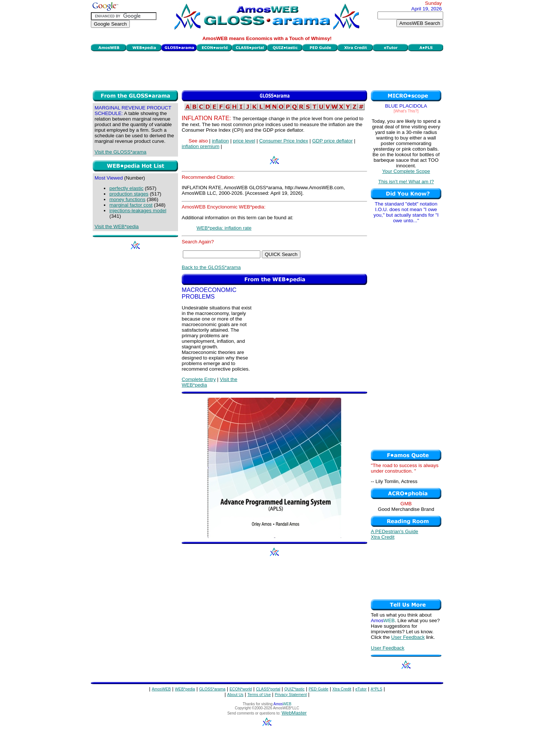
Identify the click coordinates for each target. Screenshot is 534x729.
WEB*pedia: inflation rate (224, 228)
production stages (128, 194)
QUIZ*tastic (294, 689)
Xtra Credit (383, 537)
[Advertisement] (267, 69)
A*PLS (376, 689)
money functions (127, 199)
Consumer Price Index (283, 141)
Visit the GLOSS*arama (120, 152)
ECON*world (241, 689)
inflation (220, 141)
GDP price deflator (332, 141)
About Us (235, 694)
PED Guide (318, 689)
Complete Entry (199, 379)
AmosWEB (161, 689)
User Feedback (408, 637)
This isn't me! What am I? (406, 181)
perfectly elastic (126, 188)
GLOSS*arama (212, 689)
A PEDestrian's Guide (394, 531)
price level (244, 141)
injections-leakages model (137, 210)
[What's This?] (406, 111)
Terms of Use (259, 694)
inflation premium (200, 146)
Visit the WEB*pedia (117, 226)
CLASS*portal (268, 689)
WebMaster (294, 713)
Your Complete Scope (406, 171)
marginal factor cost (130, 205)
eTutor (360, 689)
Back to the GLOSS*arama (211, 267)
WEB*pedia (185, 689)
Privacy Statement (291, 694)
